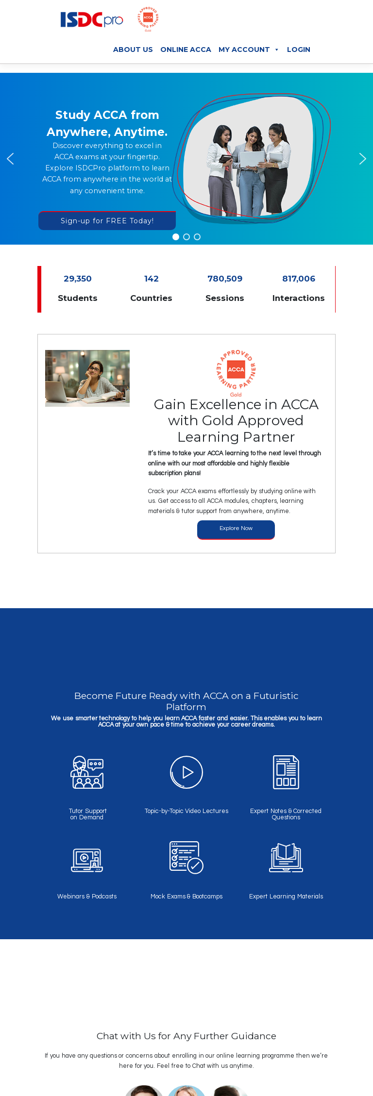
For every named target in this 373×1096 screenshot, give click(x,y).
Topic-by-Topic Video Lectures (187, 811)
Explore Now (236, 528)
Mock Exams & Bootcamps (186, 897)
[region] (186, 159)
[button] (10, 158)
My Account (249, 49)
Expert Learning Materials (286, 897)
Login (298, 49)
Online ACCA (185, 49)
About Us (133, 49)
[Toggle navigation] (312, 22)
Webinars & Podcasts (87, 897)
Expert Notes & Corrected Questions (286, 814)
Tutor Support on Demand (87, 814)
